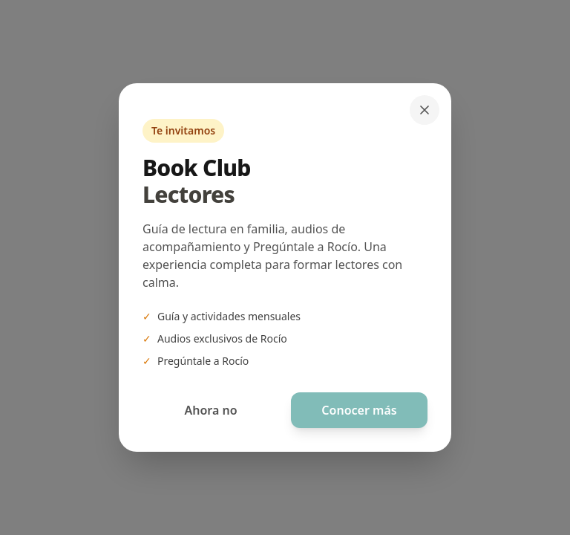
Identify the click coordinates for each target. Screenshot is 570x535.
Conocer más (358, 410)
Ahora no (210, 410)
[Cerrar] (424, 110)
